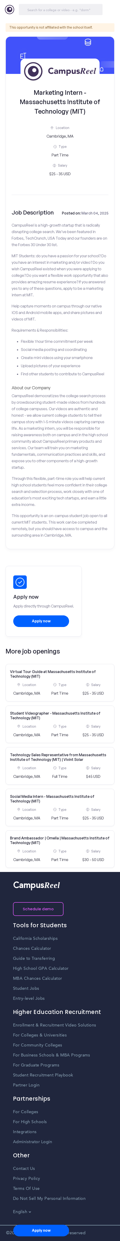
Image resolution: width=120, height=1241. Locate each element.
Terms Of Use (26, 1189)
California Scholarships (35, 939)
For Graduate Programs (36, 1065)
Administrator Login (32, 1142)
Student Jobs (26, 989)
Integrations (25, 1132)
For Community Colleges (37, 1045)
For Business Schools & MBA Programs (51, 1055)
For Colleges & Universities (40, 1035)
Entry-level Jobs (29, 999)
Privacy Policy (26, 1179)
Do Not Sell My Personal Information (49, 1199)
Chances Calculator (32, 949)
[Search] (61, 9)
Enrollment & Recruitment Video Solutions (54, 1025)
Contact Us (24, 1169)
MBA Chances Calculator (37, 979)
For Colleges (25, 1112)
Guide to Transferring (34, 959)
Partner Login (26, 1085)
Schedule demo (38, 909)
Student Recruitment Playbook (43, 1075)
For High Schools (30, 1122)
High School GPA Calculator (41, 969)
